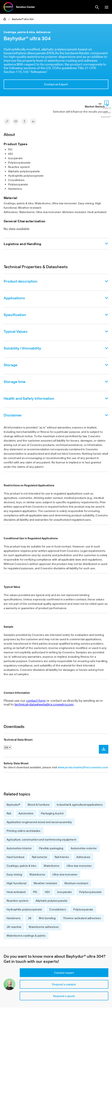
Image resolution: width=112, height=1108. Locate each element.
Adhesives (83, 857)
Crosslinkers (57, 909)
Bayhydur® (13, 804)
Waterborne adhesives (44, 926)
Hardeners (14, 918)
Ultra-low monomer (79, 865)
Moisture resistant (76, 883)
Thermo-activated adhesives (82, 918)
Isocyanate (64, 891)
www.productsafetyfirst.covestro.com (83, 767)
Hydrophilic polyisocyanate (24, 909)
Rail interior (62, 857)
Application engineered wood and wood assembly (39, 822)
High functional (16, 883)
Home (4, 18)
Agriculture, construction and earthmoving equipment (41, 839)
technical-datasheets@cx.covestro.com (44, 704)
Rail (9, 813)
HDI (47, 891)
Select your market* (106, 112)
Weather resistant (45, 883)
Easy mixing (14, 874)
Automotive (26, 813)
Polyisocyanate (83, 909)
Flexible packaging (51, 848)
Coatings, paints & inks (21, 865)
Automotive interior (19, 848)
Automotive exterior (84, 848)
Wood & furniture (39, 804)
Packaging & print (52, 813)
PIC (35, 891)
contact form (36, 700)
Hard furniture (16, 857)
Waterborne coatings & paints (26, 935)
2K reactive (14, 926)
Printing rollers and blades (24, 830)
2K (30, 918)
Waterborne (51, 865)
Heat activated (16, 891)
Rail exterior (39, 857)
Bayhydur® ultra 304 (23, 19)
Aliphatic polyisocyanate (52, 900)
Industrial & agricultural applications (80, 804)
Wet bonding (47, 918)
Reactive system (17, 900)
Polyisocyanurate (90, 891)
